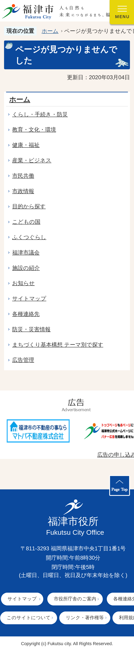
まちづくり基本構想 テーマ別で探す (57, 345)
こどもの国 (26, 222)
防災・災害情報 (31, 329)
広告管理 (23, 360)
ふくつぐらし (29, 237)
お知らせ (23, 283)
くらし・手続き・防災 (40, 114)
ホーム (50, 31)
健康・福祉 (26, 145)
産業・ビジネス (31, 160)
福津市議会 (26, 252)
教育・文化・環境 (34, 129)
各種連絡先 (26, 314)
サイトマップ (29, 298)
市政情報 (23, 191)
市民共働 (23, 176)
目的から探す (29, 206)
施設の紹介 (26, 268)
